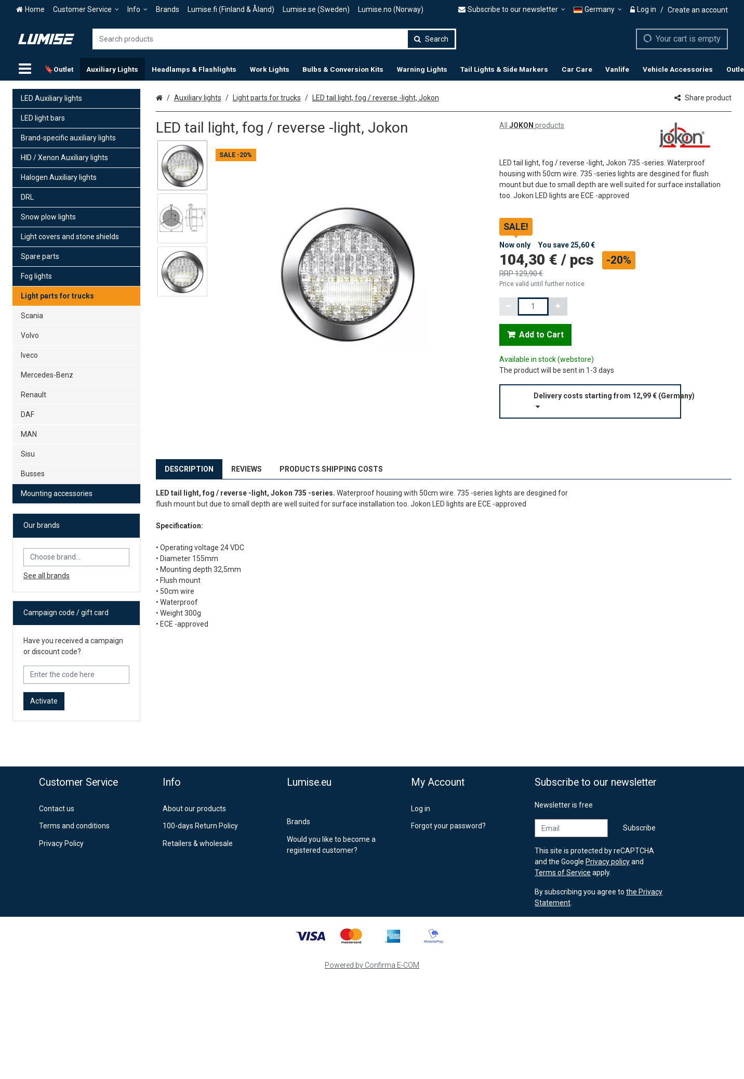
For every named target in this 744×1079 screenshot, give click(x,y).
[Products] (25, 69)
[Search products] (274, 39)
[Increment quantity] (558, 306)
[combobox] (274, 39)
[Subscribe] (639, 828)
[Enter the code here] (76, 675)
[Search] (431, 39)
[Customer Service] (86, 9)
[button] (615, 401)
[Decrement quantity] (508, 306)
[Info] (137, 9)
